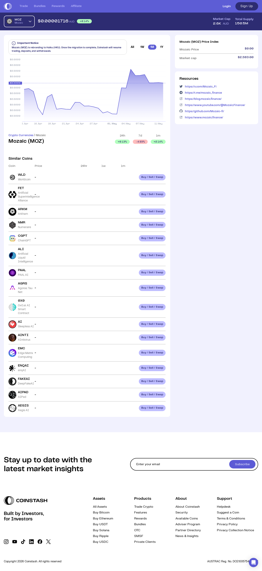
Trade (23, 6)
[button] (253, 562)
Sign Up (246, 6)
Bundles (39, 6)
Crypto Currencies (20, 135)
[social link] (6, 541)
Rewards (58, 6)
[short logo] (8, 6)
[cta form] (194, 464)
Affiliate (76, 6)
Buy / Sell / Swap (152, 177)
